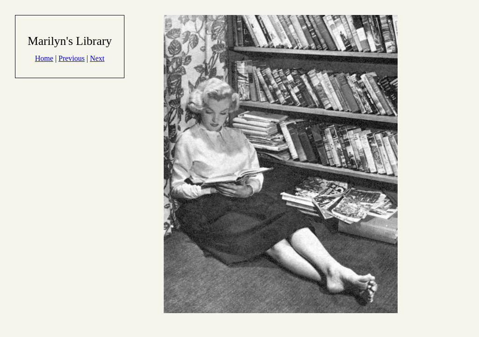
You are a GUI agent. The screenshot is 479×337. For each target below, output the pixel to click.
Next (97, 58)
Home (44, 58)
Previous (71, 58)
